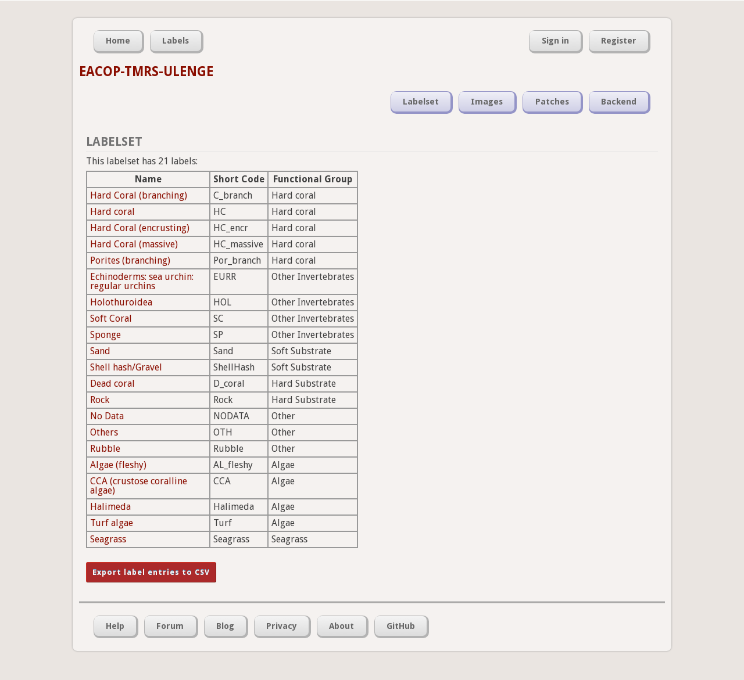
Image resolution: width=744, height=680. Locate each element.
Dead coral (112, 383)
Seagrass (108, 539)
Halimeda (110, 506)
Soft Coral (111, 318)
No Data (107, 416)
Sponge (105, 334)
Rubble (105, 448)
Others (104, 432)
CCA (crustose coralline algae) (138, 486)
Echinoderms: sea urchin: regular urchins (142, 281)
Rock (99, 399)
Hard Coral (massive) (134, 244)
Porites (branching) (130, 260)
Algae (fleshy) (118, 464)
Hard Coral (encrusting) (139, 227)
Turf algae (111, 522)
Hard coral (112, 211)
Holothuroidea (121, 302)
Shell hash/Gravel (126, 367)
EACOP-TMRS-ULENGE (146, 71)
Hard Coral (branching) (138, 195)
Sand (100, 351)
